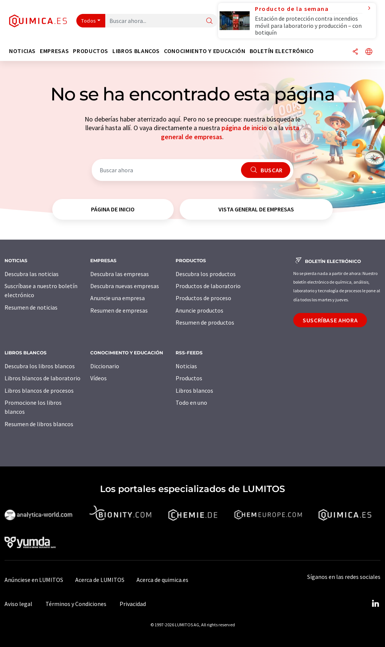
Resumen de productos (205, 322)
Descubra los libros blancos (40, 366)
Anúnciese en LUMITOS (34, 579)
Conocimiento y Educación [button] (204, 51)
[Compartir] (355, 52)
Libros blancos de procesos (39, 390)
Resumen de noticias (31, 307)
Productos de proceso (203, 298)
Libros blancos (194, 390)
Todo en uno (191, 402)
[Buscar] (209, 21)
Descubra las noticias (32, 274)
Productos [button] (90, 51)
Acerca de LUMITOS (99, 579)
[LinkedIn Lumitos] (375, 604)
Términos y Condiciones (75, 604)
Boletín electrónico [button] (282, 51)
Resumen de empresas (119, 310)
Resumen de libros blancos (39, 424)
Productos (189, 378)
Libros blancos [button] (136, 51)
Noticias (186, 366)
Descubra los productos (206, 274)
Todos (88, 20)
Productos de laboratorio (208, 286)
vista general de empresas (256, 209)
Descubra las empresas (119, 274)
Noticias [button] (22, 51)
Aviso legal (18, 604)
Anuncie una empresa (117, 298)
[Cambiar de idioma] (369, 52)
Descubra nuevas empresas (124, 286)
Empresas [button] (54, 51)
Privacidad (133, 604)
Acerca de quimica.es (162, 579)
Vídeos (98, 378)
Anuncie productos (199, 310)
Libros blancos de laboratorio (42, 378)
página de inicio (244, 127)
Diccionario (104, 366)
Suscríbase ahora (330, 320)
